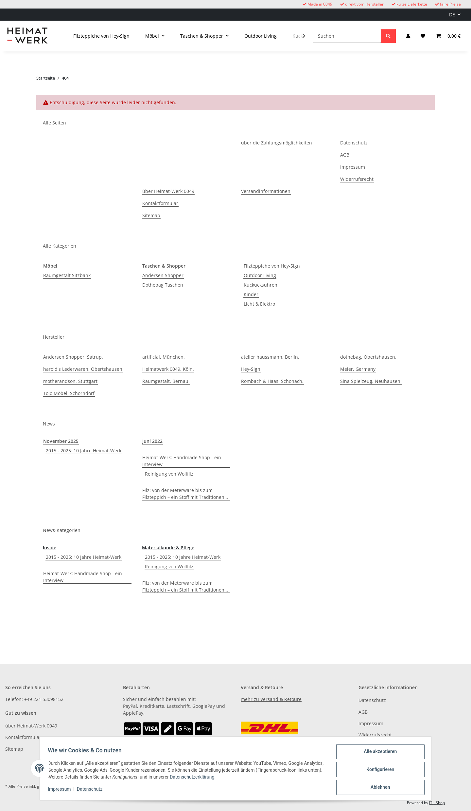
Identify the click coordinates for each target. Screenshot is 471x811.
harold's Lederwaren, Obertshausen (82, 369)
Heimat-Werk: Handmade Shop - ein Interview (181, 460)
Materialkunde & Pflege (168, 547)
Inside (49, 547)
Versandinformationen (265, 191)
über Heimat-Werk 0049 (168, 191)
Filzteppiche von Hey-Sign (272, 266)
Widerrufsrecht (357, 179)
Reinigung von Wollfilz (169, 474)
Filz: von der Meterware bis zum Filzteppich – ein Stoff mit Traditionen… (185, 493)
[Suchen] (347, 36)
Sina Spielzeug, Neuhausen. (371, 381)
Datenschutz (92, 790)
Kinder (251, 294)
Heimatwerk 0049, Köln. (168, 369)
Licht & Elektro (259, 304)
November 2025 (60, 441)
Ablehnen (378, 787)
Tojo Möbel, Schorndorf (69, 393)
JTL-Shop (437, 802)
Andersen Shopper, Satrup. (73, 357)
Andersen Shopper (162, 275)
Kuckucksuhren (260, 285)
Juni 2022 (152, 441)
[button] (408, 36)
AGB (344, 155)
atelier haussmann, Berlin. (270, 357)
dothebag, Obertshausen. (368, 357)
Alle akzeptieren (377, 753)
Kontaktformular (160, 203)
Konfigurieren (378, 770)
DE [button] (452, 14)
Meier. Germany (357, 369)
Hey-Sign (250, 369)
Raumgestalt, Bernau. (166, 381)
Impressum (61, 790)
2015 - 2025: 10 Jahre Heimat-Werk (83, 450)
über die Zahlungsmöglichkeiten (276, 143)
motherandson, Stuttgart (70, 381)
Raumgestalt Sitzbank (67, 275)
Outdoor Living (260, 275)
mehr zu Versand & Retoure (271, 699)
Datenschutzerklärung (220, 778)
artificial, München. (163, 357)
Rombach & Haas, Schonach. (272, 381)
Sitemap (151, 215)
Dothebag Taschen (162, 285)
